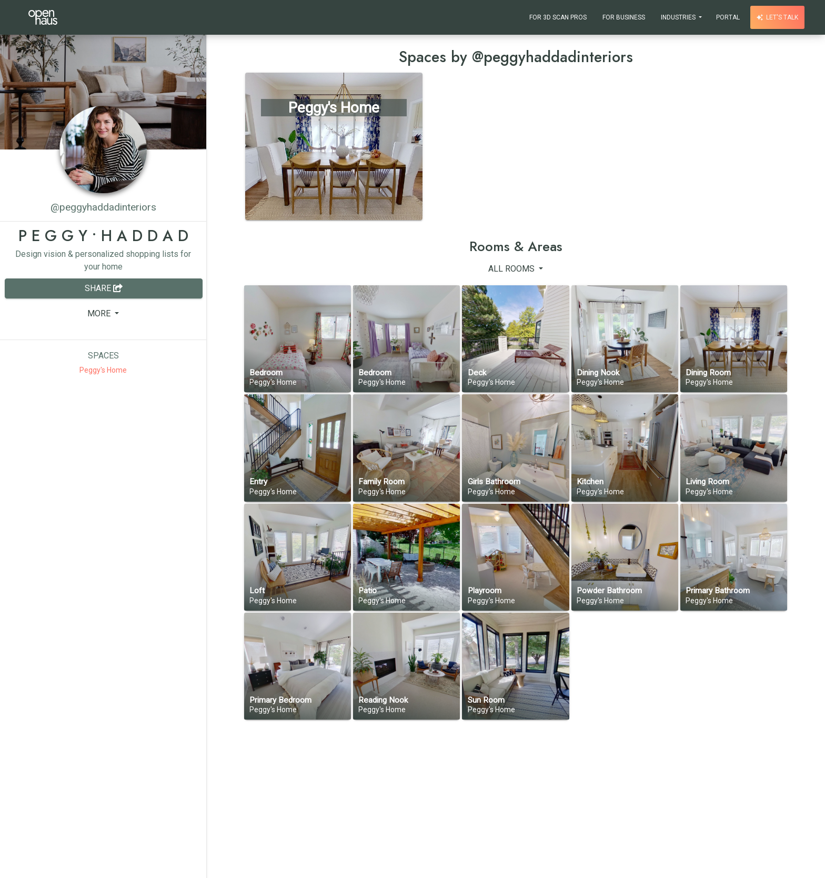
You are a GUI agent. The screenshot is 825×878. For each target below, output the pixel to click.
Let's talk (777, 17)
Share (104, 288)
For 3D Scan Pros (558, 17)
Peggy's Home (103, 370)
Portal (728, 17)
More (100, 313)
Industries (679, 17)
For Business (623, 17)
